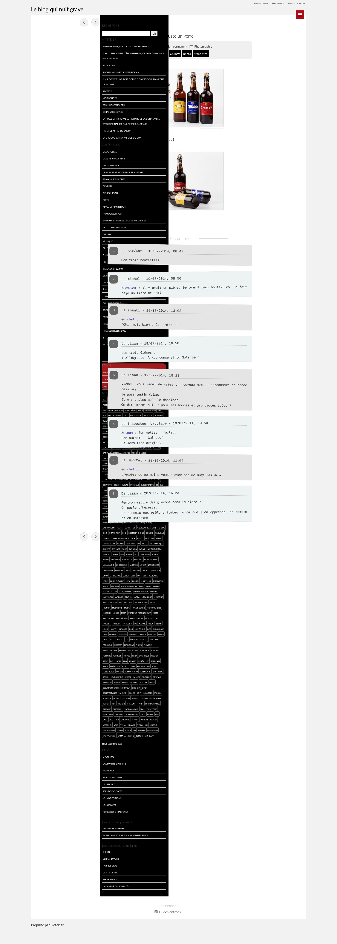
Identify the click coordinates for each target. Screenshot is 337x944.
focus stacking (42, 526)
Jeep (70, 558)
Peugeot (70, 654)
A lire (38, 254)
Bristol (85, 435)
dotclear (60, 505)
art (36, 414)
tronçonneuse (83, 724)
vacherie (39, 734)
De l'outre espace (45, 111)
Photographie (226, 46)
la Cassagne (66, 569)
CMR (65, 467)
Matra (57, 606)
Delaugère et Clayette (56, 494)
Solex (71, 702)
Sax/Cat (158, 251)
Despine (72, 494)
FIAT (84, 521)
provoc (68, 665)
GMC (86, 531)
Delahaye (39, 494)
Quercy (38, 670)
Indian (77, 547)
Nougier (56, 638)
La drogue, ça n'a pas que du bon (54, 136)
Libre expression (44, 295)
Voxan (75, 740)
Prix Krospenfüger (46, 104)
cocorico (73, 467)
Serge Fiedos (42, 894)
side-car (86, 697)
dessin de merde (42, 499)
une (51, 729)
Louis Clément (86, 585)
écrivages (40, 288)
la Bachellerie (52, 569)
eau (45, 510)
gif (89, 526)
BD (91, 419)
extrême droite (83, 515)
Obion (38, 866)
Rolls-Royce (48, 681)
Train (37, 724)
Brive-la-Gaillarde (44, 441)
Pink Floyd (75, 659)
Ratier (59, 670)
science (87, 692)
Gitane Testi (76, 531)
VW (81, 740)
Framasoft (41, 785)
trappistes (223, 53)
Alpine (78, 403)
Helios (62, 542)
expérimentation (66, 515)
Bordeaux (40, 435)
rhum (48, 676)
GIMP (67, 531)
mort (56, 622)
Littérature (77, 579)
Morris (48, 622)
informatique (41, 553)
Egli (72, 510)
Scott (48, 697)
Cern (67, 451)
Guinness (77, 537)
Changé (74, 451)
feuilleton (75, 521)
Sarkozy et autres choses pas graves (56, 219)
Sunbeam (48, 707)
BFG (54, 430)
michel (156, 279)
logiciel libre (41, 585)
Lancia (49, 574)
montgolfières (86, 617)
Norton (46, 638)
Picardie (39, 659)
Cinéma (39, 247)
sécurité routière (61, 697)
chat (69, 457)
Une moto (41, 385)
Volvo (67, 740)
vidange (83, 734)
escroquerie (50, 515)
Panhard (68, 644)
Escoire (38, 515)
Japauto (55, 558)
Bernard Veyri (43, 873)
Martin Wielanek (45, 792)
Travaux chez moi (45, 267)
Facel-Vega (45, 521)
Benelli (67, 425)
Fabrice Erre (42, 880)
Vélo (67, 734)
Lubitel (45, 590)
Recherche (43, 24)
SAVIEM (79, 692)
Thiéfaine (86, 713)
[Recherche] (57, 32)
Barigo (74, 419)
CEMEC (60, 451)
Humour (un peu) (45, 212)
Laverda (83, 574)
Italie (71, 553)
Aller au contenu (250, 3)
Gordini (56, 537)
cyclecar (67, 483)
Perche (38, 654)
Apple (72, 409)
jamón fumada (42, 558)
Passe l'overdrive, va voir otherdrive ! (57, 850)
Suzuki (57, 707)
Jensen (77, 558)
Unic (57, 729)
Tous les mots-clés (44, 758)
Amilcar (51, 409)
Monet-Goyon (70, 617)
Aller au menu (272, 3)
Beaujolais (47, 425)
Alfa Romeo (67, 403)
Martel (70, 601)
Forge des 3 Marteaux (48, 826)
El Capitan (41, 64)
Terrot (61, 713)
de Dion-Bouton (69, 489)
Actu (70, 398)
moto (87, 622)
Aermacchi (80, 398)
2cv (36, 398)
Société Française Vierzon (55, 702)
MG (57, 611)
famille (55, 521)
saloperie (39, 692)
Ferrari (64, 521)
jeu (84, 558)
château (77, 457)
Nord (37, 638)
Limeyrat (39, 579)
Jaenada (80, 553)
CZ (89, 483)
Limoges (49, 579)
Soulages (87, 702)
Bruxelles (84, 441)
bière (171, 53)
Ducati (38, 510)
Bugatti (38, 446)
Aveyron (39, 419)
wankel (88, 740)
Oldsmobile (40, 644)
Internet (63, 553)
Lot (51, 585)
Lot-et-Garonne (62, 585)
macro (78, 590)
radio (47, 670)
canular (39, 451)
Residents (39, 676)
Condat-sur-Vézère (107, 21)
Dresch (70, 505)
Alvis (85, 403)
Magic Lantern (67, 596)
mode (59, 617)
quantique (86, 665)
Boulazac (51, 435)
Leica (91, 574)
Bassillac (84, 419)
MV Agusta (60, 633)
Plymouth (86, 659)
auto (58, 414)
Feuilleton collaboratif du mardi (64, 356)
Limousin (59, 579)
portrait (59, 665)
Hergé (80, 542)
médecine (78, 606)
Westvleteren (54, 745)
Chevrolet (70, 462)
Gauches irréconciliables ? (51, 378)
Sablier (82, 686)
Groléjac (66, 537)
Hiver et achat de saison (49, 129)
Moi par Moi (42, 261)
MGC (63, 611)
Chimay (198, 53)
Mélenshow (42, 97)
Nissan (91, 633)
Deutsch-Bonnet (69, 499)
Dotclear (57, 940)
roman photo (71, 681)
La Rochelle (79, 569)
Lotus (74, 585)
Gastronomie (64, 526)
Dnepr (82, 499)
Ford (54, 526)
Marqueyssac (41, 601)
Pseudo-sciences (44, 806)
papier (48, 649)
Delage (82, 489)
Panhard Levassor (83, 644)
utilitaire (78, 729)
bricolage (75, 435)
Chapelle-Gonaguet (44, 457)
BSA (93, 441)
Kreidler (39, 569)
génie (75, 526)
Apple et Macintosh (46, 205)
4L (42, 398)
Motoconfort (69, 627)
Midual (85, 611)
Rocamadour (87, 676)
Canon (89, 446)
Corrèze (81, 478)
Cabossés (48, 446)
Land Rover (59, 574)
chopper (39, 467)
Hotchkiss (63, 547)
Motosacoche (84, 627)
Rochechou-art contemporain (53, 71)
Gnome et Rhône (43, 537)
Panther (39, 649)
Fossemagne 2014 (119, 21)
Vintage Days (56, 740)
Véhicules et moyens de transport (55, 171)
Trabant (63, 718)
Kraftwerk (80, 563)
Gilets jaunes (41, 531)
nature (74, 633)
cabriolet (59, 446)
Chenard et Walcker (45, 462)
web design (40, 745)
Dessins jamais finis (46, 157)
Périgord (48, 654)
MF (52, 611)
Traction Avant (87, 718)
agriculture (41, 403)
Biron (67, 430)
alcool (57, 403)
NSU (63, 638)
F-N (36, 521)
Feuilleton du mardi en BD (59, 349)
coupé (49, 483)
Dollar (38, 505)
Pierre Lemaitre (52, 659)
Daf (37, 489)
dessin (81, 494)
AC (54, 398)
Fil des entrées (170, 927)
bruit (75, 441)
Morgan (39, 622)
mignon (39, 617)
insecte (53, 553)
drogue (79, 505)
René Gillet (85, 670)
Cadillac (70, 446)
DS (86, 505)
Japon (63, 558)
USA (70, 729)
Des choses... (42, 150)
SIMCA (38, 702)
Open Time (40, 771)
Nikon (83, 633)
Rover (51, 686)
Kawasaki (68, 563)
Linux (67, 579)
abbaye (145, 53)
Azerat (66, 419)
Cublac (57, 483)
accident (61, 398)
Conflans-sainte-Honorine (48, 478)
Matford (39, 606)
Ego (78, 510)
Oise (81, 638)
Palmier (58, 644)
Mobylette (49, 617)
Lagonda (39, 574)
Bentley (76, 425)
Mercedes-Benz (42, 611)
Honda (53, 547)
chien (79, 462)
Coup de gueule (44, 302)
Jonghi (51, 563)
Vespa (74, 734)
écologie (53, 510)
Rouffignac (40, 686)
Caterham (50, 451)
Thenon (76, 713)
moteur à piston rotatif (72, 622)
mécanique (67, 606)
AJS (50, 403)
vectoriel (58, 734)
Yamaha (66, 745)
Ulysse (44, 729)
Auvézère (81, 414)
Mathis (49, 606)
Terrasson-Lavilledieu (45, 713)
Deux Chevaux (43, 192)
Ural (64, 729)
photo (210, 53)
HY (71, 547)
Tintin (38, 718)
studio (38, 707)
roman (60, 681)
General (40, 185)
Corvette (39, 483)
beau (37, 425)
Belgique (158, 53)
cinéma (48, 467)
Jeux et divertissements (49, 343)
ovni (50, 644)
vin (36, 740)
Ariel (92, 409)
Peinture (84, 649)
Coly (82, 467)
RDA (66, 670)
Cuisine (39, 233)
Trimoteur (59, 724)
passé (62, 649)
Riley (76, 676)
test (68, 713)
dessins (55, 499)
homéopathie (41, 547)
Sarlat (71, 692)
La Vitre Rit (41, 799)
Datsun (55, 489)
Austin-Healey (47, 414)
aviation (49, 419)
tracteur (73, 718)
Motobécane (54, 627)
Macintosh (68, 590)
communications (43, 473)
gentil (83, 526)
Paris (55, 649)
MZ (68, 633)
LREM (37, 590)
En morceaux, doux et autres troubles (58, 45)
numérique (72, 638)
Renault (74, 670)
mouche (39, 633)
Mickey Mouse (73, 611)
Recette (39, 90)
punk (76, 665)
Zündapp (39, 750)
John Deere (40, 563)
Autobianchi (68, 414)
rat (53, 670)
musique (49, 633)
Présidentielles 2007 (46, 309)
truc (37, 729)
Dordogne (49, 505)
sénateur (75, 697)
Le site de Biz (42, 887)
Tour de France (50, 718)
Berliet (85, 425)
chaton (87, 457)
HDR (55, 542)
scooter (39, 697)
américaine (40, 409)
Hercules (71, 542)
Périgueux (59, 654)
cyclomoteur (79, 483)
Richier (69, 676)
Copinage (40, 281)
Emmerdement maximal (48, 371)
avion (58, 419)
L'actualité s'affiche (47, 778)
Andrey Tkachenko (46, 843)
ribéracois (58, 676)
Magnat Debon (83, 596)
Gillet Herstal (56, 531)
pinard (64, 659)
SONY (79, 702)
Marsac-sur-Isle (57, 601)
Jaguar (89, 553)
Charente (60, 457)
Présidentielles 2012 (46, 316)
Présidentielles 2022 (46, 329)
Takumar (66, 707)
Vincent (44, 740)
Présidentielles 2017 (46, 322)
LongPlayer (42, 820)
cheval (60, 462)
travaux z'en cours (46, 178)
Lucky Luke (56, 590)
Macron (87, 590)
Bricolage (41, 274)
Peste (38, 199)
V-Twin (87, 729)
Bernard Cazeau (43, 430)
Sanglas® (61, 692)
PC (77, 649)
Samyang (50, 692)
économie (64, 510)
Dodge (90, 499)
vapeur (49, 734)
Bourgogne (63, 435)
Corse (89, 478)
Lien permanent (200, 46)
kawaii (59, 563)
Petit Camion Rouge (46, 226)
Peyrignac (80, 654)
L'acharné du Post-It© (48, 901)
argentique (82, 409)
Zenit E (76, 745)
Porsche (49, 665)
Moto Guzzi (40, 627)
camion (80, 446)
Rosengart (85, 681)
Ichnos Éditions (44, 813)
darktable (45, 489)
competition (59, 473)
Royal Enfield (62, 686)
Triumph (70, 724)
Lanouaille (72, 574)
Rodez (38, 681)
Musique (40, 240)
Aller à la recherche (294, 3)
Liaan (151, 432)
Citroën (57, 467)
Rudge (74, 686)
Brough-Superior (63, 441)
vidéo (91, 734)
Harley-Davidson (43, 542)
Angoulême (62, 409)
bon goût (184, 53)
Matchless (81, 601)
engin (84, 510)
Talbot (76, 707)
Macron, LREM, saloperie (46, 596)
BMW (74, 430)
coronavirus (69, 478)
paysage (70, 649)
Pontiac (39, 665)
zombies (85, 745)
